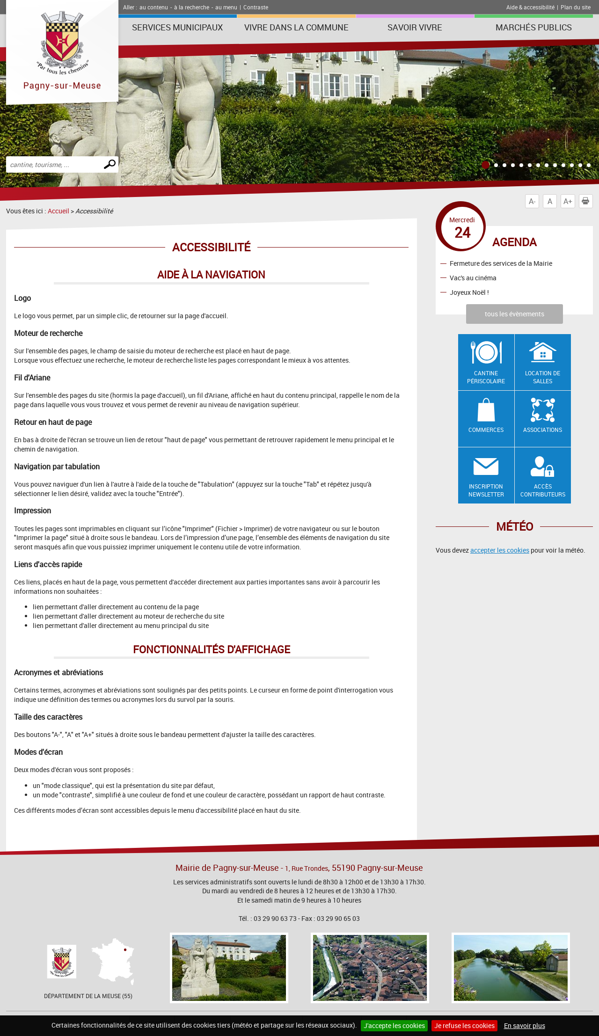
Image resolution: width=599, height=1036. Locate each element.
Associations (542, 429)
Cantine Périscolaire (486, 377)
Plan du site (576, 7)
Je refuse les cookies (464, 1025)
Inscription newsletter (486, 490)
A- (532, 201)
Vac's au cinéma (473, 277)
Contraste (255, 7)
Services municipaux (177, 27)
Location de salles (542, 377)
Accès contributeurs (542, 490)
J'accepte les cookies (394, 1025)
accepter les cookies (499, 550)
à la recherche (191, 7)
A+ (567, 201)
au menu (226, 7)
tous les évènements (514, 313)
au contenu (153, 7)
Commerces (486, 429)
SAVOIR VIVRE (414, 27)
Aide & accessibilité (530, 7)
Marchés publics (534, 27)
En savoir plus (524, 1025)
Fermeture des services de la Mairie (501, 263)
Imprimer (587, 201)
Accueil (58, 210)
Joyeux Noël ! (469, 292)
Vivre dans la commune (296, 27)
